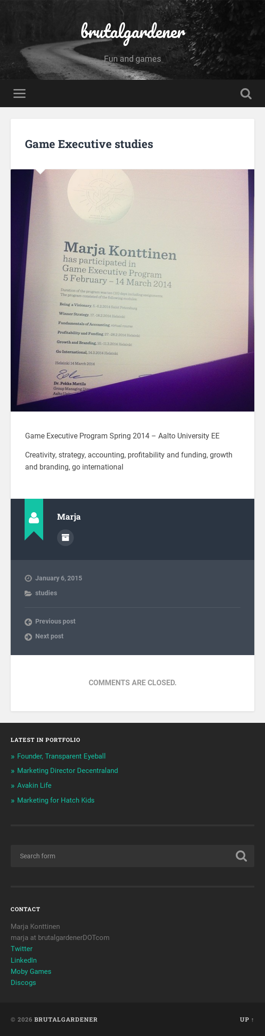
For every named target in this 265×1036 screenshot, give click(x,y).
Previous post (55, 621)
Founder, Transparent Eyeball (61, 756)
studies (46, 593)
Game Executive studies (89, 143)
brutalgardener (132, 30)
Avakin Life (34, 785)
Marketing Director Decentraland (67, 770)
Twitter (21, 949)
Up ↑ (247, 1019)
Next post (49, 636)
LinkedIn (24, 960)
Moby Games (31, 971)
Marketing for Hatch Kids (56, 800)
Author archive (65, 537)
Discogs (24, 982)
